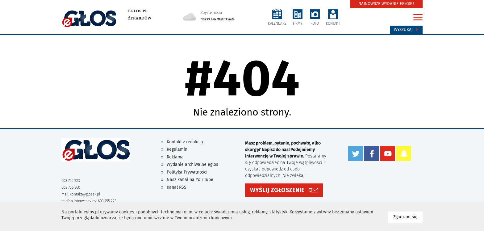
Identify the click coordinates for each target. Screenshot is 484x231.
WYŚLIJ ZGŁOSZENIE (277, 190)
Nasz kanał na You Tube (190, 179)
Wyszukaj (406, 29)
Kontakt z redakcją (185, 142)
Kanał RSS (176, 187)
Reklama (175, 157)
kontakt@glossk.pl (85, 194)
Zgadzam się (408, 217)
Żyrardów (139, 18)
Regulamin (177, 149)
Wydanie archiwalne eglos (192, 164)
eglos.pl (138, 11)
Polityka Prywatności (187, 172)
